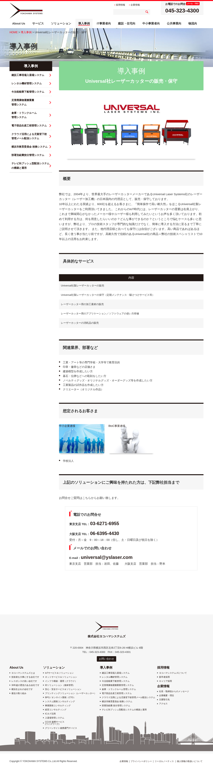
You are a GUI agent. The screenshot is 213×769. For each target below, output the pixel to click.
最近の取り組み (18, 693)
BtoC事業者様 (116, 425)
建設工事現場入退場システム (27, 75)
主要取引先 (164, 700)
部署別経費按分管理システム (27, 155)
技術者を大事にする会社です (25, 677)
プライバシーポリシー (141, 761)
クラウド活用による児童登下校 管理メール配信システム (29, 136)
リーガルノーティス (164, 761)
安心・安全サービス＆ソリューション (63, 689)
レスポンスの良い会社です (24, 681)
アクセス (163, 704)
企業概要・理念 (166, 695)
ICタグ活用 (50, 714)
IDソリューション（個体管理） (60, 685)
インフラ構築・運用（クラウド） (61, 681)
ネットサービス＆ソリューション (61, 677)
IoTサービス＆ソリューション (59, 673)
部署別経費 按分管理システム (116, 706)
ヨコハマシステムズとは (23, 673)
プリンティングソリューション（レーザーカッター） (70, 693)
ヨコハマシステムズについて (173, 673)
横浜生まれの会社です (22, 689)
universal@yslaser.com (106, 557)
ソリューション (54, 667)
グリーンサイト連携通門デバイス (61, 728)
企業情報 (163, 686)
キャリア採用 (165, 681)
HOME (14, 32)
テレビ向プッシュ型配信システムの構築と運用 (124, 710)
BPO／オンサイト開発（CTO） (60, 697)
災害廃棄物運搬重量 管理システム (22, 102)
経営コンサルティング (55, 710)
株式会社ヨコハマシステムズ (26, 10)
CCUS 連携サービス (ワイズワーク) (54, 723)
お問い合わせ (106, 658)
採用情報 (163, 667)
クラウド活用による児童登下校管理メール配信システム (128, 697)
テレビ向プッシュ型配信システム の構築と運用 (30, 165)
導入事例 (26, 32)
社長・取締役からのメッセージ (174, 691)
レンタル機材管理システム (26, 83)
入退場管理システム (54, 718)
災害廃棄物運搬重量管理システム (118, 685)
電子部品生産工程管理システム (29, 125)
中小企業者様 (67, 425)
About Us (16, 667)
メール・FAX (192, 4)
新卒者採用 (164, 677)
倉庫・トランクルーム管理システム (119, 689)
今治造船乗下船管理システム (27, 91)
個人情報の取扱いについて (190, 761)
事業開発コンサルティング (58, 706)
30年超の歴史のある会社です (25, 685)
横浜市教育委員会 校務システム (29, 146)
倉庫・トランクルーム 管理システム (24, 115)
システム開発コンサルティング (60, 701)
